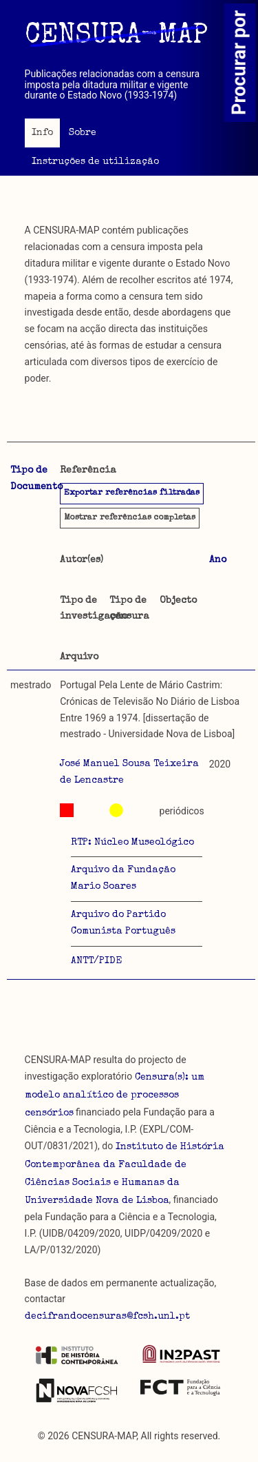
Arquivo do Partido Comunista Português (123, 923)
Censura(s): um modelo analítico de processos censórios (114, 1095)
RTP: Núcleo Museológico (132, 842)
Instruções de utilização (95, 162)
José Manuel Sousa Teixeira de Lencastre (129, 772)
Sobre (82, 133)
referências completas (129, 518)
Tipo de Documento (36, 479)
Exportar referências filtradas (132, 493)
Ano (217, 560)
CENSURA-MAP (116, 36)
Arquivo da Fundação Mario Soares (123, 878)
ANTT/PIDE (96, 961)
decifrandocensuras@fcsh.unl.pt (107, 1316)
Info (42, 133)
